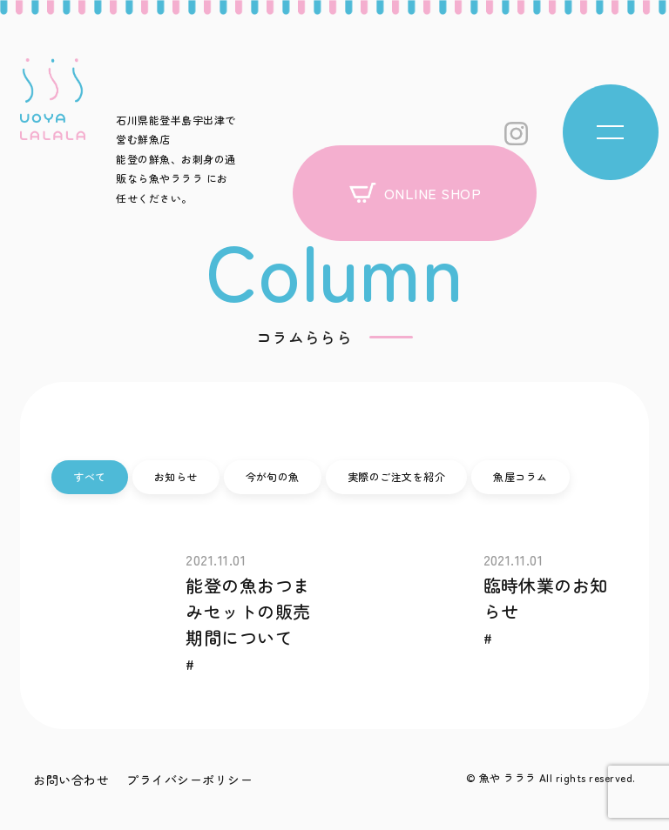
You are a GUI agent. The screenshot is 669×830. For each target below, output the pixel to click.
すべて (89, 476)
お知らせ (176, 476)
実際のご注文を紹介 (396, 476)
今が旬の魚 (273, 476)
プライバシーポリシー (189, 779)
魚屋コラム (520, 476)
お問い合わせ (71, 779)
